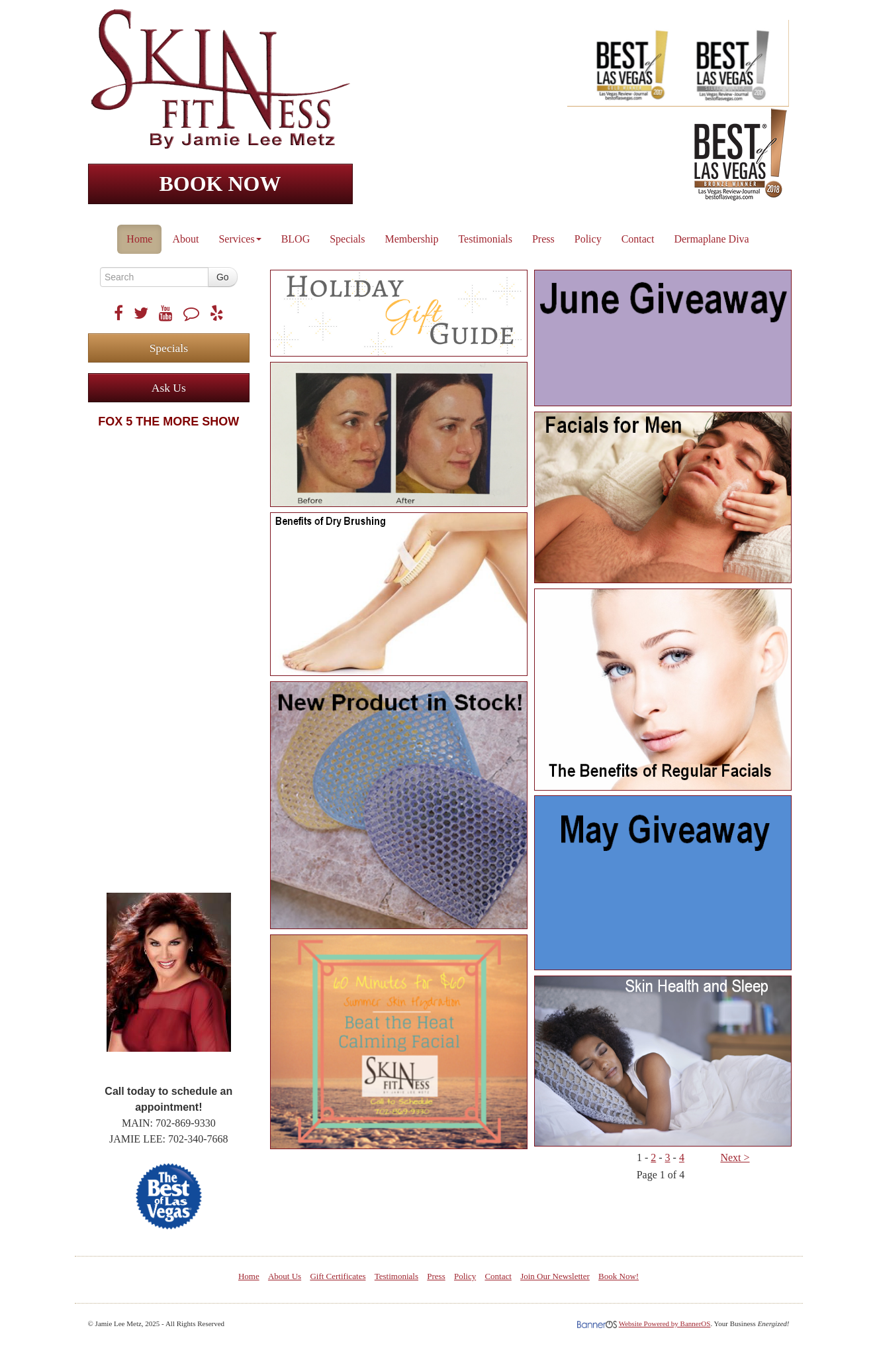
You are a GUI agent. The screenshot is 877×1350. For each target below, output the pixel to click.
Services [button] (239, 239)
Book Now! (618, 1276)
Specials (347, 239)
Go (222, 277)
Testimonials (485, 239)
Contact (638, 239)
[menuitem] (140, 236)
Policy (588, 239)
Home (139, 239)
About (185, 239)
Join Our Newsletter (555, 1276)
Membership (412, 239)
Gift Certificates (337, 1276)
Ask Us (169, 387)
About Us (284, 1276)
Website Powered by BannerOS (665, 1323)
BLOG (295, 239)
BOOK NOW (220, 184)
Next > (734, 1157)
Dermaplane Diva (711, 239)
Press (543, 239)
